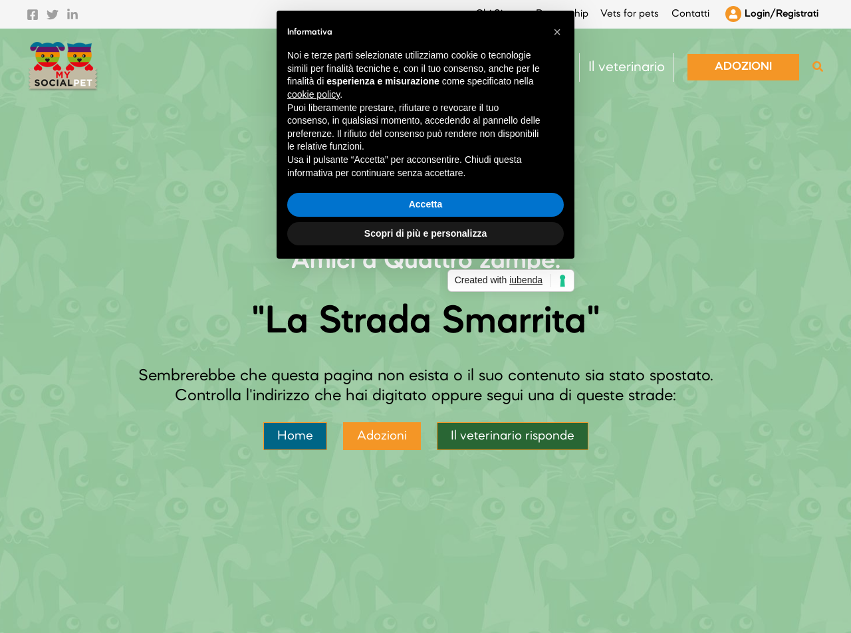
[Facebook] (33, 12)
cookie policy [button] (313, 276)
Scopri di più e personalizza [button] (425, 415)
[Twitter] (53, 12)
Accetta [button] (426, 385)
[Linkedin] (72, 12)
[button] (743, 62)
